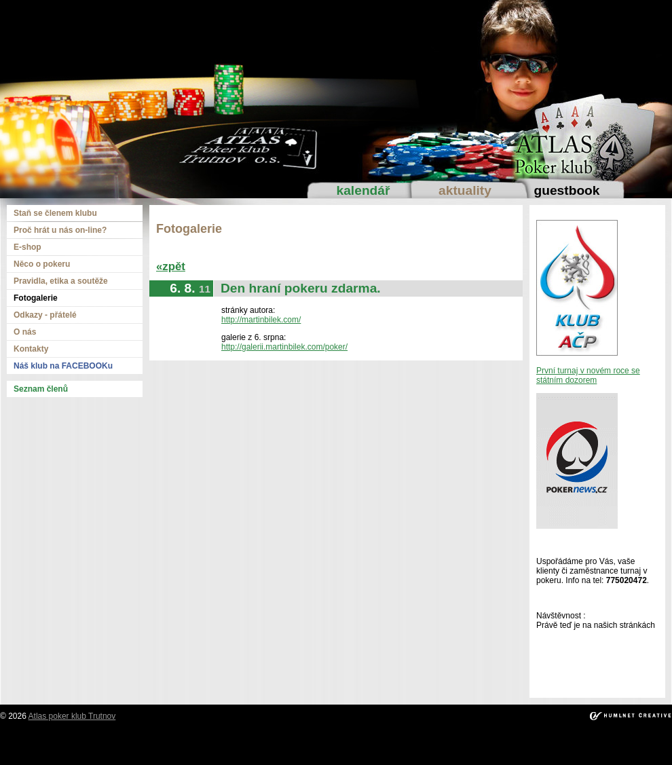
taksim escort (189, 741)
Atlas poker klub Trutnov (72, 716)
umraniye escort (475, 741)
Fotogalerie (36, 298)
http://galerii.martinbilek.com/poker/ (284, 347)
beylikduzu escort (131, 741)
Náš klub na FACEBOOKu (63, 366)
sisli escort (79, 741)
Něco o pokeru (42, 264)
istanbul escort (31, 741)
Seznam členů (41, 389)
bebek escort (348, 741)
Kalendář (363, 190)
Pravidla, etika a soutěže (61, 281)
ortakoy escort (240, 741)
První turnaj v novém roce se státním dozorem (588, 375)
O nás (25, 332)
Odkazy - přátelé (45, 315)
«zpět (170, 266)
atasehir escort (640, 741)
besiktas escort (296, 741)
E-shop (27, 247)
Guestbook (566, 190)
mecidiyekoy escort (408, 741)
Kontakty (31, 349)
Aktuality (464, 190)
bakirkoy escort (584, 741)
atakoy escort (530, 741)
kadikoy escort (336, 750)
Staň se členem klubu (55, 213)
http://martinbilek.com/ (261, 319)
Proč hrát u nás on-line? (60, 230)
